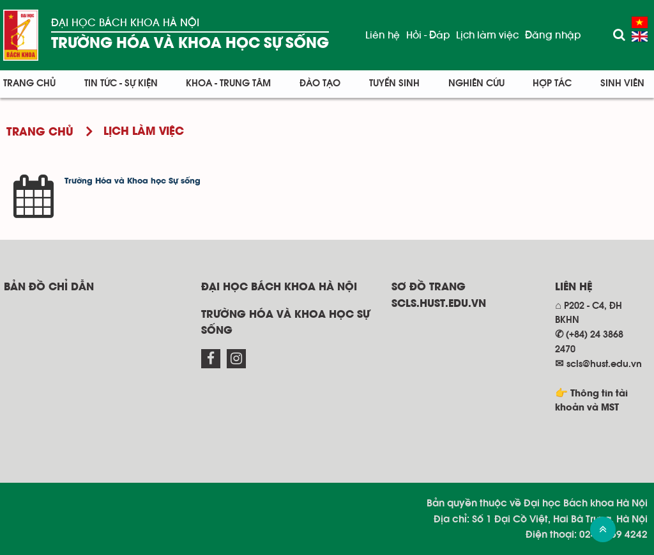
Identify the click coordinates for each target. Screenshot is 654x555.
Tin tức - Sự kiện (121, 83)
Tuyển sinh (394, 83)
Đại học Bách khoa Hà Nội (125, 22)
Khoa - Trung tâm (228, 83)
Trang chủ (29, 83)
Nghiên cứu (476, 83)
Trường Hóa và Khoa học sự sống (190, 44)
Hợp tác (552, 83)
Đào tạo (320, 83)
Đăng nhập (553, 35)
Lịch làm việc (487, 35)
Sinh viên (622, 83)
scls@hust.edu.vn (604, 364)
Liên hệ (382, 35)
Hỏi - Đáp (428, 35)
